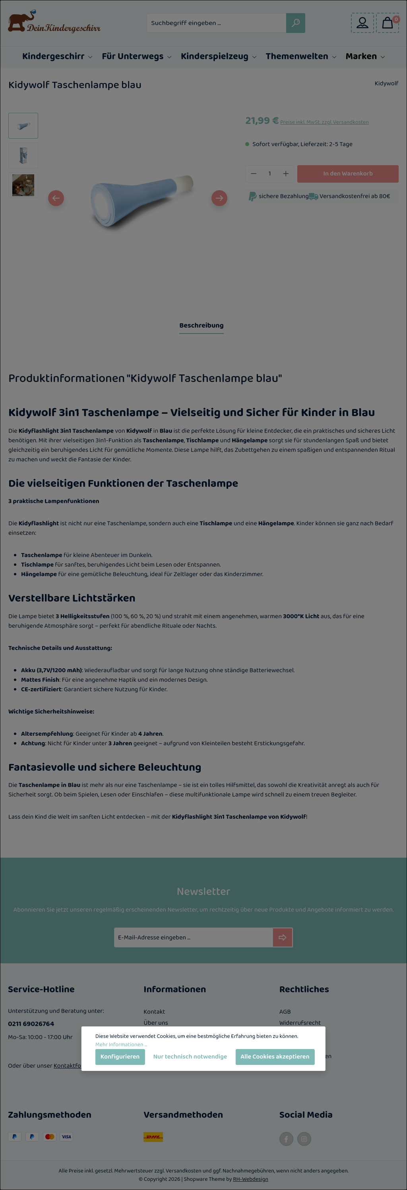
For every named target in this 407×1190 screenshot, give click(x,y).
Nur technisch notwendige (190, 1057)
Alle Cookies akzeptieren (274, 1057)
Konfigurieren (120, 1057)
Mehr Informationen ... (121, 1045)
